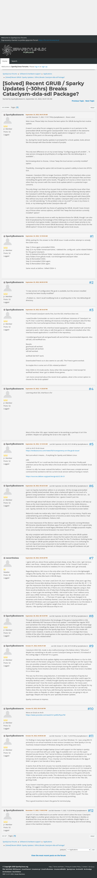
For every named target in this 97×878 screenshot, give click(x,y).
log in (37, 66)
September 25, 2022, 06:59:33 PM (36, 282)
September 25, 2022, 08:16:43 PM (36, 310)
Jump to (63, 849)
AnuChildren (16, 872)
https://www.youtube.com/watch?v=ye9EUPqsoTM (45, 715)
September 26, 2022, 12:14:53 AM (37, 444)
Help (50, 867)
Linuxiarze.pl (36, 869)
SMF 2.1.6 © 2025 (8, 874)
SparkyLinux (71, 869)
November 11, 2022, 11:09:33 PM (36, 810)
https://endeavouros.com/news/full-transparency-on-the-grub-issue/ (52, 450)
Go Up (4, 836)
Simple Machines (19, 874)
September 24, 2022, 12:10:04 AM (37, 236)
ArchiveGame (7, 872)
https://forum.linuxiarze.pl (49, 40)
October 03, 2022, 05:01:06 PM (36, 708)
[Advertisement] (48, 17)
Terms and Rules (58, 867)
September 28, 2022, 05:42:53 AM (37, 486)
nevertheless (12, 558)
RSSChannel (17, 869)
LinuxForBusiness (47, 869)
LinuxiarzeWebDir (60, 869)
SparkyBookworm (15, 114)
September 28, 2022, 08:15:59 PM (36, 616)
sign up (44, 66)
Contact (84, 867)
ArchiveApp (88, 869)
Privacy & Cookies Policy (73, 867)
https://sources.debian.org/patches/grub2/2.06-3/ (45, 476)
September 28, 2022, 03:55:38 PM (36, 558)
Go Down (5, 107)
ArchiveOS (79, 869)
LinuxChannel (26, 869)
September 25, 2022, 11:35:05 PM (36, 389)
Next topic (89, 101)
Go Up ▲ (91, 867)
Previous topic (78, 101)
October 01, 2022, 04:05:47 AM (36, 646)
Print (92, 108)
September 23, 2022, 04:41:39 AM (37, 115)
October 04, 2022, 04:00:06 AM (36, 736)
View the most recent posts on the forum (48, 855)
